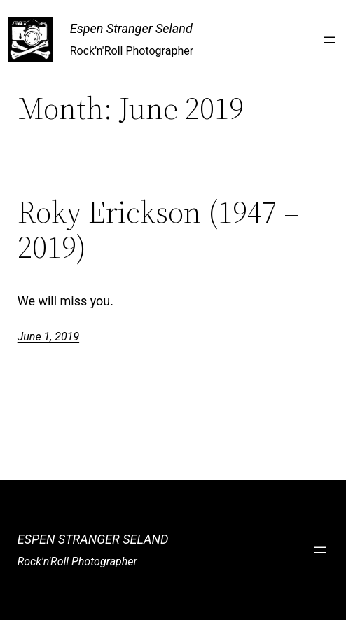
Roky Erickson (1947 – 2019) (158, 230)
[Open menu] (329, 40)
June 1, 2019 (48, 336)
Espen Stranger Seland (131, 28)
